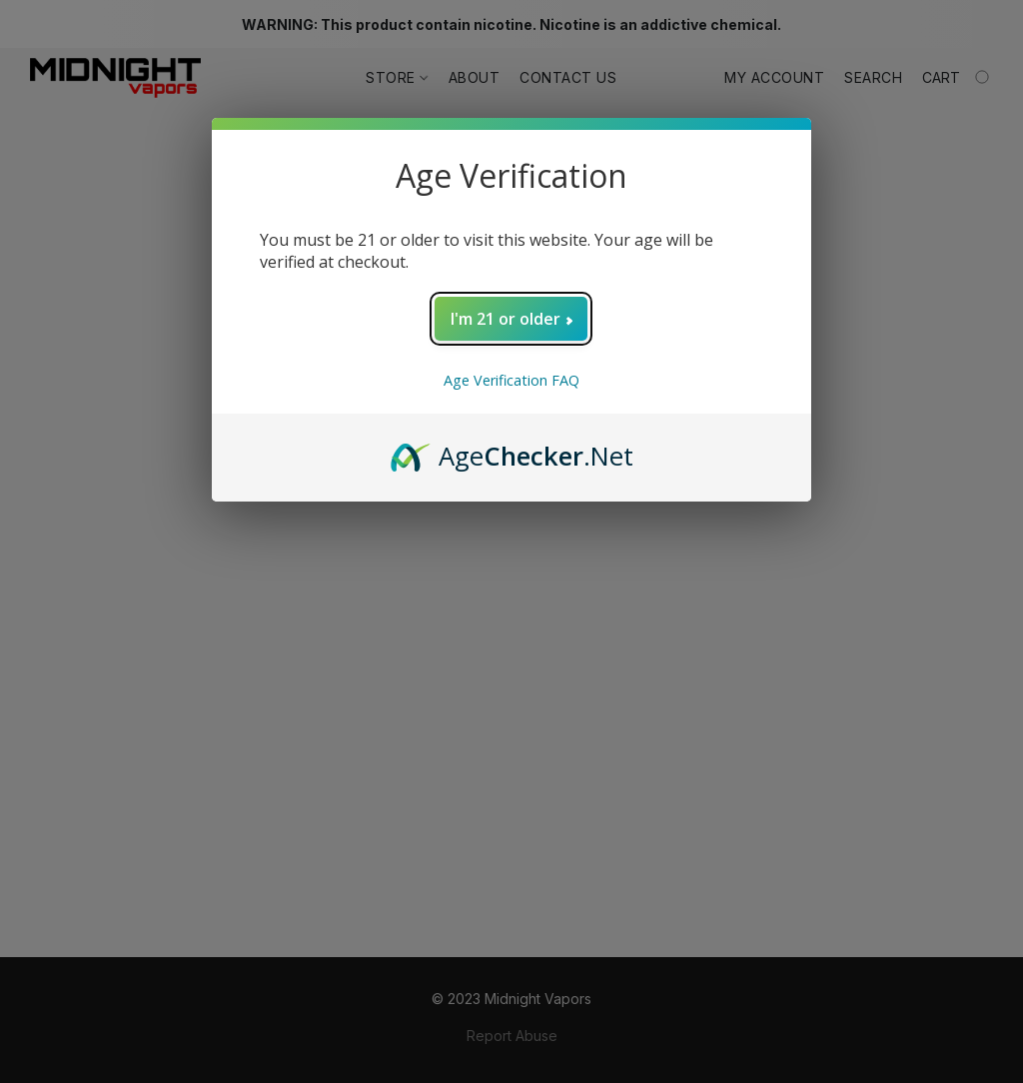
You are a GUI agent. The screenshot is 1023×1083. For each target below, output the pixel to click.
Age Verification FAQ (511, 380)
